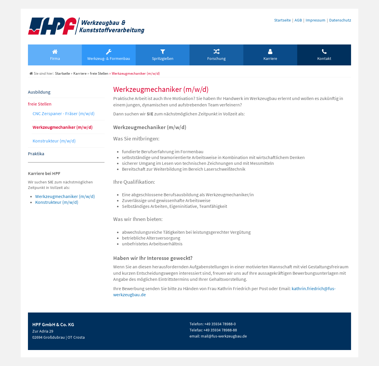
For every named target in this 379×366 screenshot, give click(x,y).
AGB (298, 20)
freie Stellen (40, 104)
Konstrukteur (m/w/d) (54, 141)
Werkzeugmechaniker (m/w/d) (63, 127)
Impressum (315, 20)
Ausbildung (39, 92)
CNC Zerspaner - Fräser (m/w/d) (64, 113)
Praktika (36, 153)
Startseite (282, 20)
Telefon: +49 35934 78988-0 (213, 323)
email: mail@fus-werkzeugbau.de (218, 336)
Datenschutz (340, 20)
